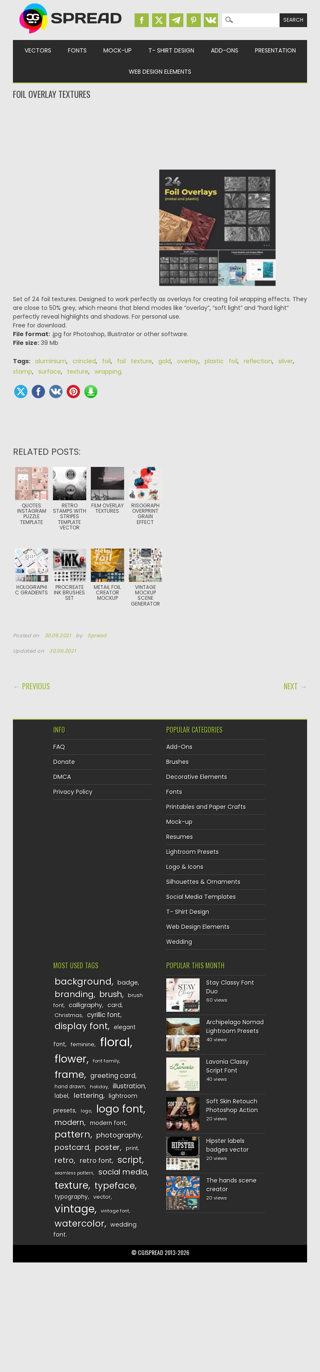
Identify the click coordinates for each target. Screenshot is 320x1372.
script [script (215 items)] (130, 1160)
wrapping (108, 371)
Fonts (77, 50)
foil (106, 361)
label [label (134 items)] (61, 1096)
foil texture (134, 361)
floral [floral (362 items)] (115, 1041)
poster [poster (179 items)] (107, 1147)
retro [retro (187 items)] (64, 1160)
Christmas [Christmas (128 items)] (68, 1015)
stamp (22, 371)
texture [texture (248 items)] (71, 1185)
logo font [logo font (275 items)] (119, 1109)
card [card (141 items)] (115, 1005)
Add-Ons (224, 50)
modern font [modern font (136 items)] (108, 1123)
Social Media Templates (201, 897)
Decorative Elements (196, 777)
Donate (64, 762)
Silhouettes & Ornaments (203, 882)
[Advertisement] (160, 134)
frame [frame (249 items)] (69, 1074)
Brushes (177, 762)
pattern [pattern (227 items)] (72, 1134)
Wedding (179, 942)
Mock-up (117, 50)
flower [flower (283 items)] (71, 1059)
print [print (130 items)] (132, 1148)
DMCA (62, 777)
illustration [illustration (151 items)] (129, 1086)
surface (49, 371)
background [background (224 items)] (83, 981)
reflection (258, 361)
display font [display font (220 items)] (81, 1026)
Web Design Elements (160, 71)
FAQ (59, 747)
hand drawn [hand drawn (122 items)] (70, 1086)
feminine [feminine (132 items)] (83, 1044)
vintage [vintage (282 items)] (75, 1209)
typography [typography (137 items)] (71, 1197)
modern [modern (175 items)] (69, 1122)
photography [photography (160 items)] (118, 1135)
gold (164, 361)
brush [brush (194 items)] (111, 994)
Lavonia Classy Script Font (227, 1066)
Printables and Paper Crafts (206, 807)
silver (285, 361)
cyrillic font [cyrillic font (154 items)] (103, 1014)
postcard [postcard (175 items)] (72, 1147)
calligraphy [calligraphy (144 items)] (85, 1005)
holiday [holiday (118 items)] (99, 1086)
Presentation (275, 50)
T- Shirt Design (171, 50)
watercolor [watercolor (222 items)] (80, 1223)
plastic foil (221, 361)
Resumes (179, 837)
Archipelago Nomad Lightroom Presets (235, 1026)
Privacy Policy (72, 792)
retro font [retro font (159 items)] (96, 1160)
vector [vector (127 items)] (102, 1196)
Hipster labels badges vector (227, 1145)
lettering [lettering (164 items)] (88, 1095)
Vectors (38, 50)
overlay (187, 361)
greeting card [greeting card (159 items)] (112, 1075)
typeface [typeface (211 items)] (115, 1186)
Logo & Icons (184, 867)
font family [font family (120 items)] (106, 1061)
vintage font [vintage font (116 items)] (115, 1210)
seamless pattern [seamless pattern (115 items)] (74, 1173)
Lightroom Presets (192, 852)
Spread (97, 635)
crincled (84, 361)
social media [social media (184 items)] (122, 1172)
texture (77, 371)
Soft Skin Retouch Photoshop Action (232, 1105)
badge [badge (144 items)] (128, 982)
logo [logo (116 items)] (86, 1111)
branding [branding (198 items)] (74, 994)
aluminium (50, 361)
